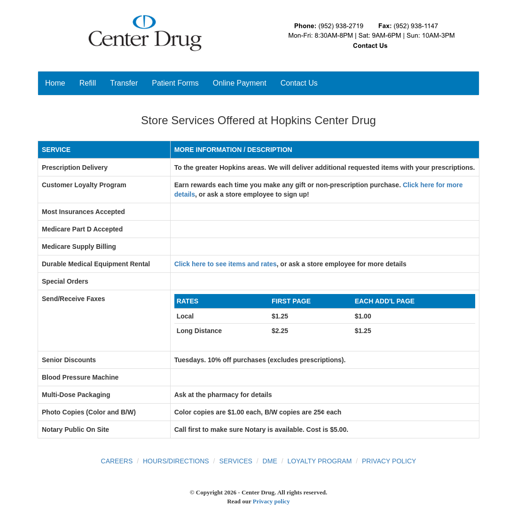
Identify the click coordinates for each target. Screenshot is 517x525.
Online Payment (239, 83)
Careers (117, 461)
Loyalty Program (319, 461)
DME (270, 461)
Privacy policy (271, 501)
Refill (87, 83)
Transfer (124, 83)
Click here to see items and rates (225, 264)
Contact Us (299, 83)
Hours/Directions (176, 461)
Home (55, 83)
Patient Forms (175, 83)
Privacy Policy (389, 461)
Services (235, 461)
